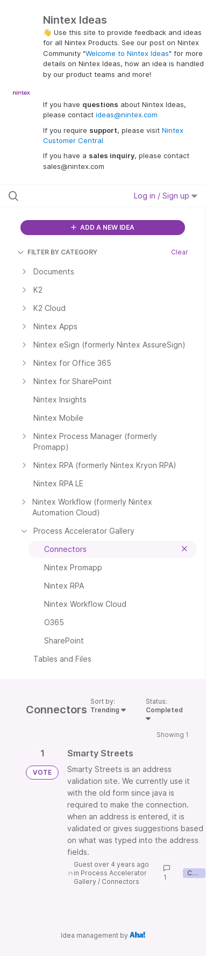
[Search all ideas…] (65, 195)
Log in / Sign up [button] (165, 195)
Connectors (120, 881)
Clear (179, 252)
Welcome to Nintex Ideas (127, 53)
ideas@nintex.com (127, 114)
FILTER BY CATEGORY (57, 252)
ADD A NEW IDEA (102, 227)
